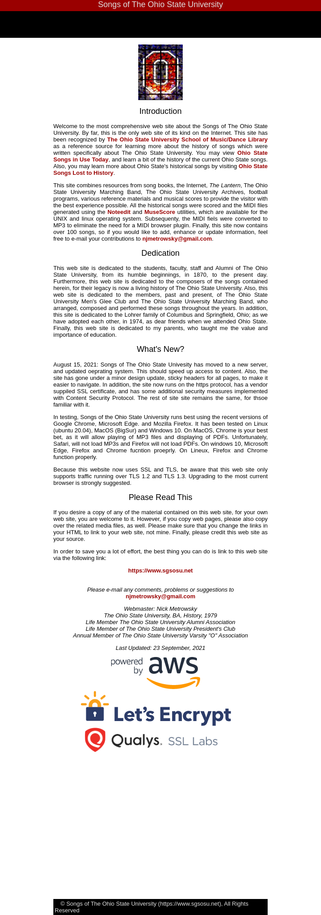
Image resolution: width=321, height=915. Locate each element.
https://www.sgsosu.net (160, 570)
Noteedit (119, 212)
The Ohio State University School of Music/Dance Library (187, 139)
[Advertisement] (187, 814)
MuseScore (159, 212)
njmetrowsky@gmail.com (177, 238)
